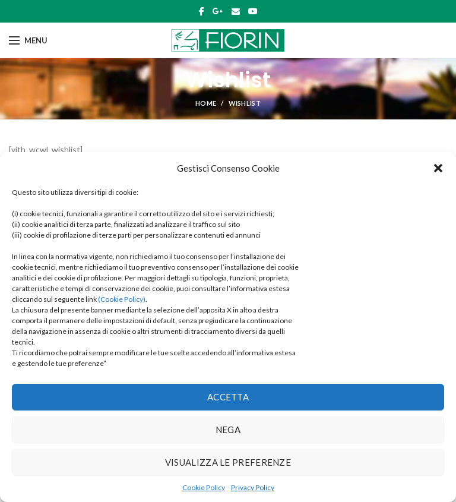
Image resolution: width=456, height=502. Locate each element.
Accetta (228, 397)
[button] (438, 168)
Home (205, 103)
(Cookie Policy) (121, 299)
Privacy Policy (252, 487)
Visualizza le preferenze (228, 462)
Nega (228, 429)
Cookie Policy (203, 487)
